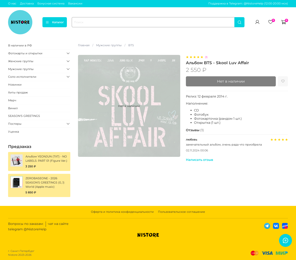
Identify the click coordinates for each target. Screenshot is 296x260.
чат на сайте (58, 224)
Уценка (13, 131)
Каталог (54, 22)
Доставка (27, 3)
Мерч (12, 100)
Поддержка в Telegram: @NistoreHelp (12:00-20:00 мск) (248, 3)
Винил (13, 108)
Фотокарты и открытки (25, 53)
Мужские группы (109, 45)
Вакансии (75, 3)
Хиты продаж (18, 92)
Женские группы (20, 61)
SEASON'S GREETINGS (24, 116)
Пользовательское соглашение (181, 212)
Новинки (15, 84)
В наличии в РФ (20, 45)
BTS (131, 45)
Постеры (14, 124)
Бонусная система (50, 3)
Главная (84, 45)
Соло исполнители (22, 77)
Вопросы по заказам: (25, 224)
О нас (12, 3)
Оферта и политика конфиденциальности (122, 212)
